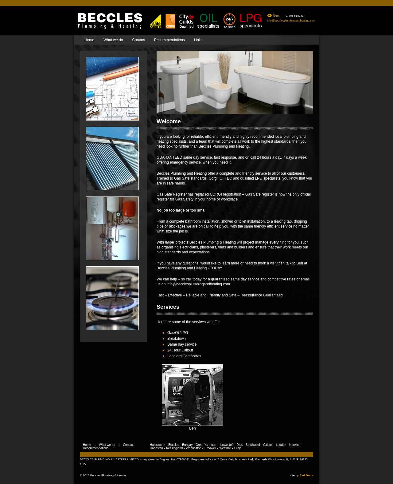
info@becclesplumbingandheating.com (291, 20)
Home (89, 40)
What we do (113, 40)
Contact (138, 40)
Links (198, 40)
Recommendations (169, 40)
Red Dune (306, 475)
